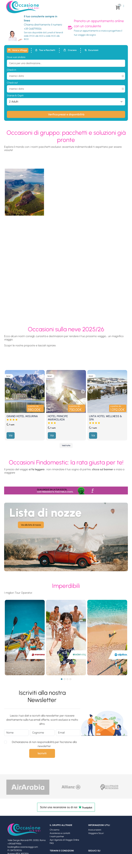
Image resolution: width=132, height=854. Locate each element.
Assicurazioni (94, 829)
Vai (10, 435)
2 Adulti (13, 101)
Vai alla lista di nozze (31, 525)
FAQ (52, 843)
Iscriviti (42, 753)
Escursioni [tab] (91, 50)
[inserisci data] (66, 76)
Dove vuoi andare (16, 57)
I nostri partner (57, 836)
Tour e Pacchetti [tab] (45, 50)
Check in (11, 69)
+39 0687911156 (33, 28)
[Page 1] (61, 679)
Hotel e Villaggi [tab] (17, 50)
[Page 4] (70, 679)
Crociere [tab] (69, 50)
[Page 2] (64, 679)
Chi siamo (54, 829)
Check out (12, 82)
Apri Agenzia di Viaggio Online (64, 840)
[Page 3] (67, 679)
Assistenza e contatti (60, 833)
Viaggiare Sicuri (96, 833)
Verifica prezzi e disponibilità (66, 114)
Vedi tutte (66, 445)
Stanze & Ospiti (15, 95)
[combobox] (66, 63)
